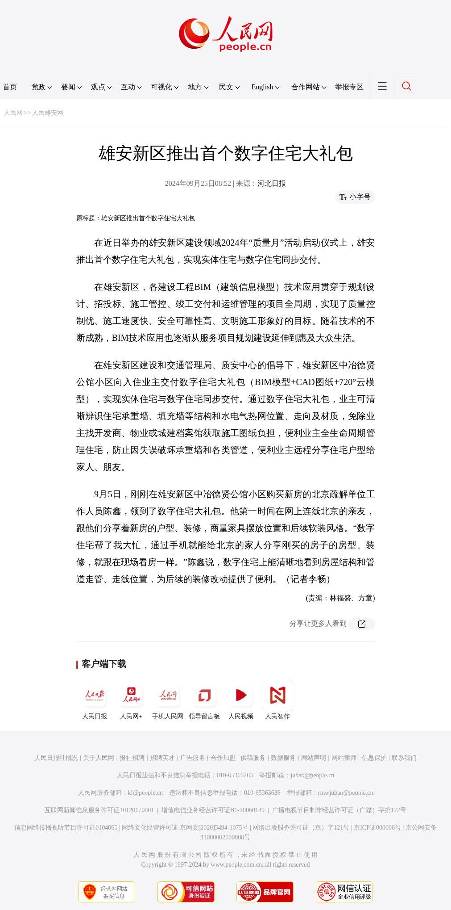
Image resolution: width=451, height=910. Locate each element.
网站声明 (313, 758)
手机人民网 (167, 699)
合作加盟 (223, 758)
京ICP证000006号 (377, 827)
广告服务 (192, 758)
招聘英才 (162, 758)
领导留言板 (204, 699)
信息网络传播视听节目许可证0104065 (65, 827)
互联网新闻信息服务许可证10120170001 (99, 810)
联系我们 (404, 758)
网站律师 (343, 758)
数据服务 (283, 758)
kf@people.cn (145, 792)
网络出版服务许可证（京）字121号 (300, 827)
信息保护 (374, 758)
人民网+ (131, 699)
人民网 (13, 112)
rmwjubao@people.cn (345, 792)
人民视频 (241, 699)
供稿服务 (252, 758)
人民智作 (277, 699)
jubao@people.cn (312, 775)
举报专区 (349, 87)
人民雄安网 (47, 112)
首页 (10, 87)
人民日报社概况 (56, 758)
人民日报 (94, 699)
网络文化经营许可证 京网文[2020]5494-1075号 (185, 827)
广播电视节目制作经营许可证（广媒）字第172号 (339, 810)
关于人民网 (98, 758)
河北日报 (271, 183)
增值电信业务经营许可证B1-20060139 (213, 810)
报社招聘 (132, 758)
